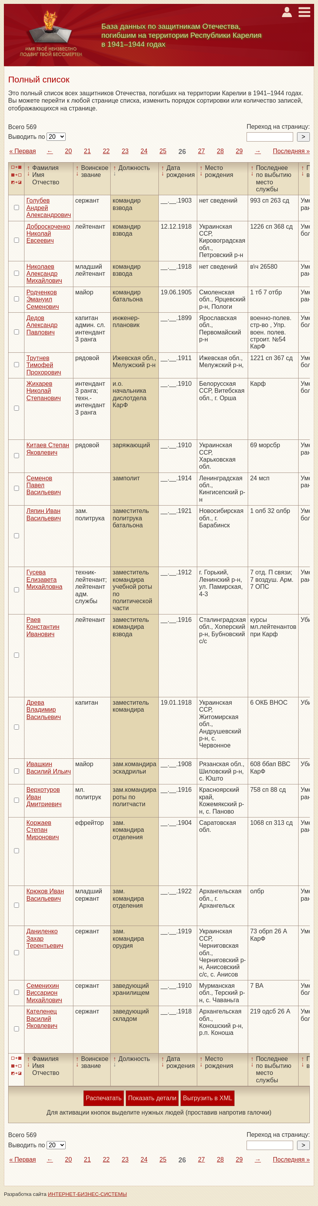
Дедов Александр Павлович (41, 325)
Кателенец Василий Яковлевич (41, 1018)
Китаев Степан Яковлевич (47, 448)
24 (144, 151)
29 (239, 151)
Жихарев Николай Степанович (43, 390)
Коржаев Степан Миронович (42, 829)
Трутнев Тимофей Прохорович (43, 365)
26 (182, 152)
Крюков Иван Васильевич (45, 894)
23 (125, 151)
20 (68, 151)
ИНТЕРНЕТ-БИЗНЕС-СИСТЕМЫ (87, 1194)
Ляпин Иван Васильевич (43, 514)
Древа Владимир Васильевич (43, 709)
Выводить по (27, 136)
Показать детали (152, 1098)
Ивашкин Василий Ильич (48, 767)
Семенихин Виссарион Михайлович (44, 992)
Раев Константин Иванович (42, 626)
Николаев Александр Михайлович (44, 273)
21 (87, 151)
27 (201, 151)
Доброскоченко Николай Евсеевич (48, 233)
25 (163, 151)
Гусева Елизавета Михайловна (44, 579)
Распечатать (104, 1098)
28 (220, 151)
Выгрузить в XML (207, 1098)
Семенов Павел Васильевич (43, 485)
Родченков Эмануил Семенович (42, 299)
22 (106, 151)
